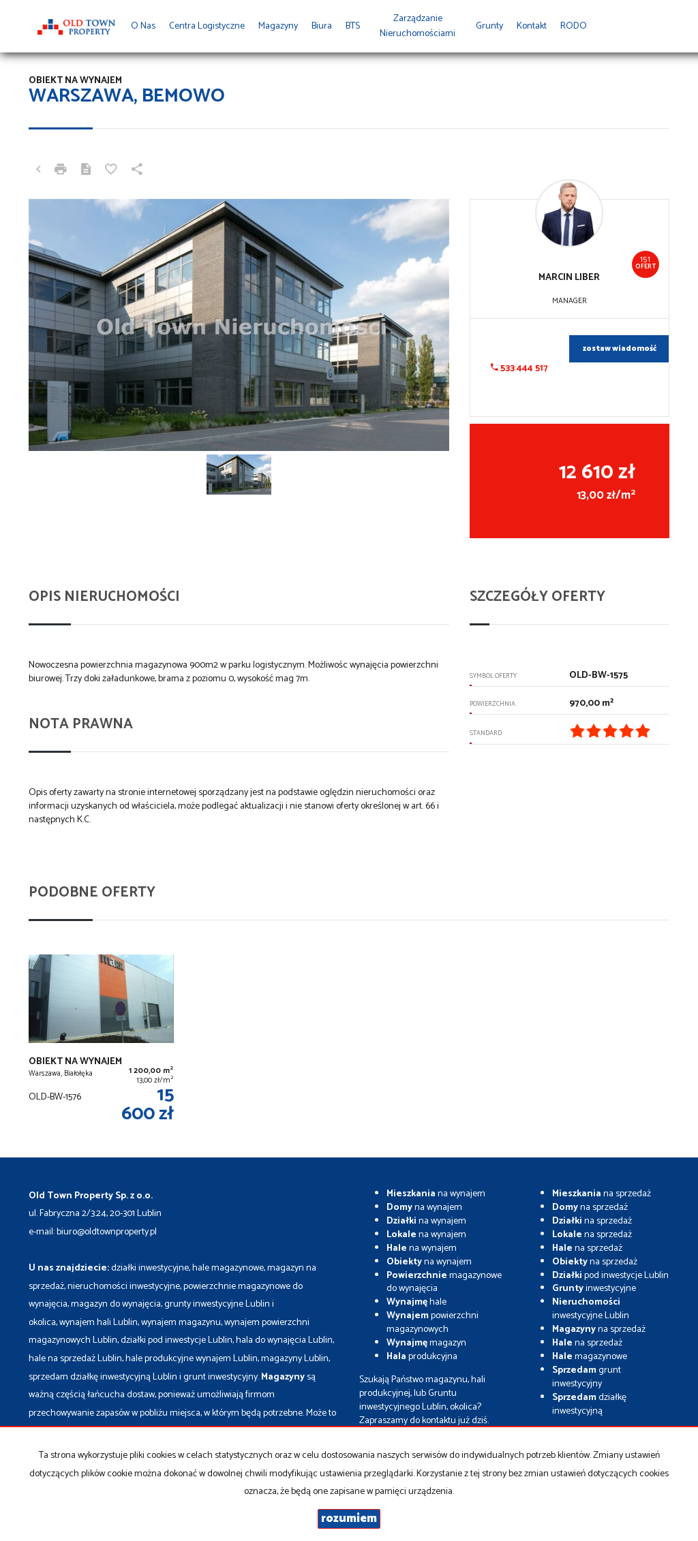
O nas (143, 26)
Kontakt (532, 26)
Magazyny (278, 26)
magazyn (426, 1343)
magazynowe (589, 1357)
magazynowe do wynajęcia (444, 1282)
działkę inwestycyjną (589, 1404)
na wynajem (435, 1194)
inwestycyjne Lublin (590, 1309)
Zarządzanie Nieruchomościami (417, 26)
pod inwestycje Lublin (610, 1275)
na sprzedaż (601, 1194)
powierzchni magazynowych (432, 1322)
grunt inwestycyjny (586, 1377)
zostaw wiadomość (619, 349)
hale (416, 1302)
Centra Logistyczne (207, 26)
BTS (353, 26)
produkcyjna (421, 1357)
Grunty (489, 26)
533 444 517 (519, 368)
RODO (573, 26)
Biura (322, 26)
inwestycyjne (594, 1288)
